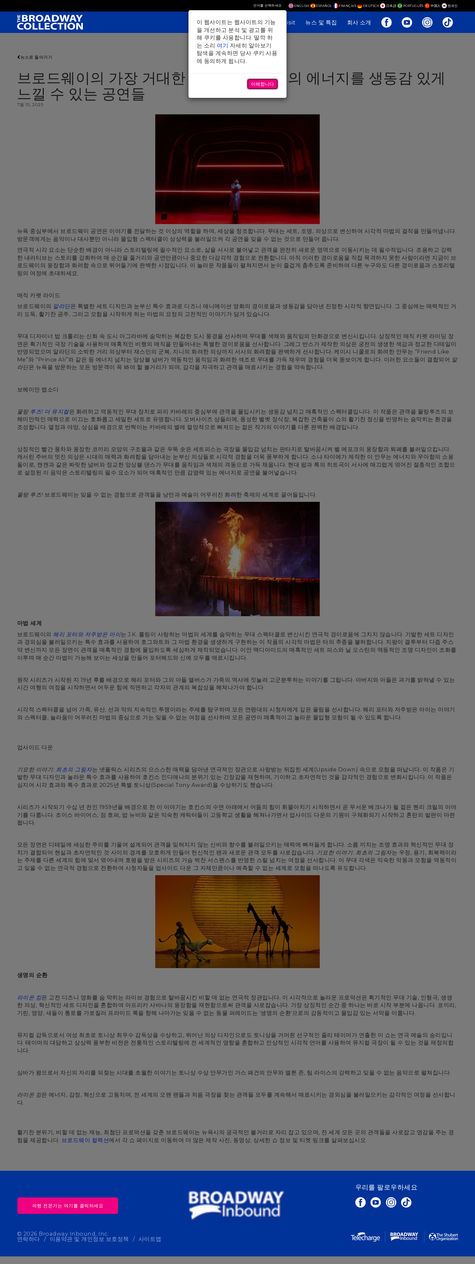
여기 (222, 45)
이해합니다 (262, 84)
